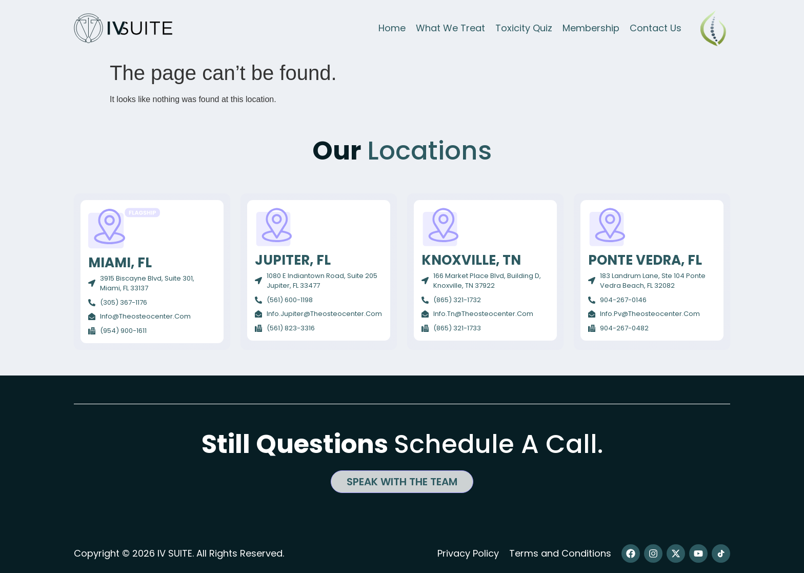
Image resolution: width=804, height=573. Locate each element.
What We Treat (450, 28)
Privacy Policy (468, 553)
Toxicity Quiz (523, 28)
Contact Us (655, 28)
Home (392, 28)
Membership (590, 28)
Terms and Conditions (560, 553)
